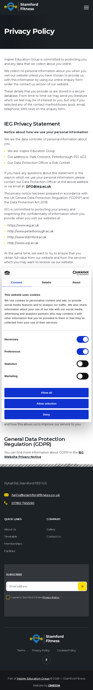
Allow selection (46, 403)
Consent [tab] (16, 282)
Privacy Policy (41, 650)
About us (10, 529)
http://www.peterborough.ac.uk (30, 231)
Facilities (9, 551)
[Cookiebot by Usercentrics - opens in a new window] (70, 273)
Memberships (13, 543)
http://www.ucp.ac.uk (23, 243)
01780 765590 (23, 503)
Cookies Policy (66, 650)
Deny (46, 414)
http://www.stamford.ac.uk (27, 237)
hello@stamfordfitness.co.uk (36, 495)
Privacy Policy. (51, 597)
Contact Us (53, 536)
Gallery (50, 529)
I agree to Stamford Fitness (36, 597)
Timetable (10, 536)
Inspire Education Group (33, 678)
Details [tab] (46, 282)
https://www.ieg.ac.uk (23, 225)
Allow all (46, 392)
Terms (21, 650)
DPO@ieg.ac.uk (38, 186)
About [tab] (76, 282)
